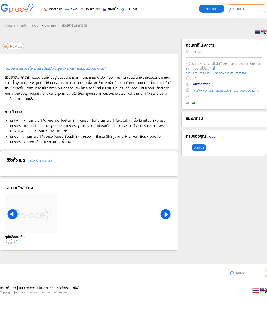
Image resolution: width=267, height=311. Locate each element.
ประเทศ (129, 9)
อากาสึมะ (50, 25)
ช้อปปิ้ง (110, 9)
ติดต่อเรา (62, 288)
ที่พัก (71, 9)
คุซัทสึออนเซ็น (15, 237)
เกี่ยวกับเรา (8, 288)
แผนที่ (211, 68)
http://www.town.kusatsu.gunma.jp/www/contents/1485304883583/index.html (226, 90)
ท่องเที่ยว (52, 9)
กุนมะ (36, 25)
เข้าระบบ (212, 9)
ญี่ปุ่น (23, 25)
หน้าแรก (9, 25)
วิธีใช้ (75, 288)
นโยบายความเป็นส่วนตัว (36, 288)
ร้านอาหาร (90, 9)
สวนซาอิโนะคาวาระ (75, 25)
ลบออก (212, 136)
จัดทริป (199, 147)
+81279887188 (201, 84)
